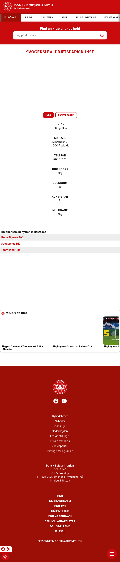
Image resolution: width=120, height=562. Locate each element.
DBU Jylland (60, 511)
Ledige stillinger (60, 436)
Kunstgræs (60, 197)
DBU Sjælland (60, 526)
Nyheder (60, 421)
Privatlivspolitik (60, 441)
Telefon (60, 155)
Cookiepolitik (60, 446)
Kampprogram (66, 115)
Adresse (60, 138)
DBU (60, 496)
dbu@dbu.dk (62, 480)
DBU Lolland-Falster (60, 521)
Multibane (60, 210)
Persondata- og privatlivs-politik (60, 541)
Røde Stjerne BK (12, 237)
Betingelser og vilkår (60, 451)
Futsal (60, 531)
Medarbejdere (60, 431)
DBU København (60, 516)
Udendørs (60, 183)
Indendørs (60, 169)
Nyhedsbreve (60, 416)
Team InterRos (10, 250)
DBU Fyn (60, 506)
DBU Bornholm (60, 501)
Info (48, 115)
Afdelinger (60, 426)
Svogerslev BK (10, 243)
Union (60, 124)
